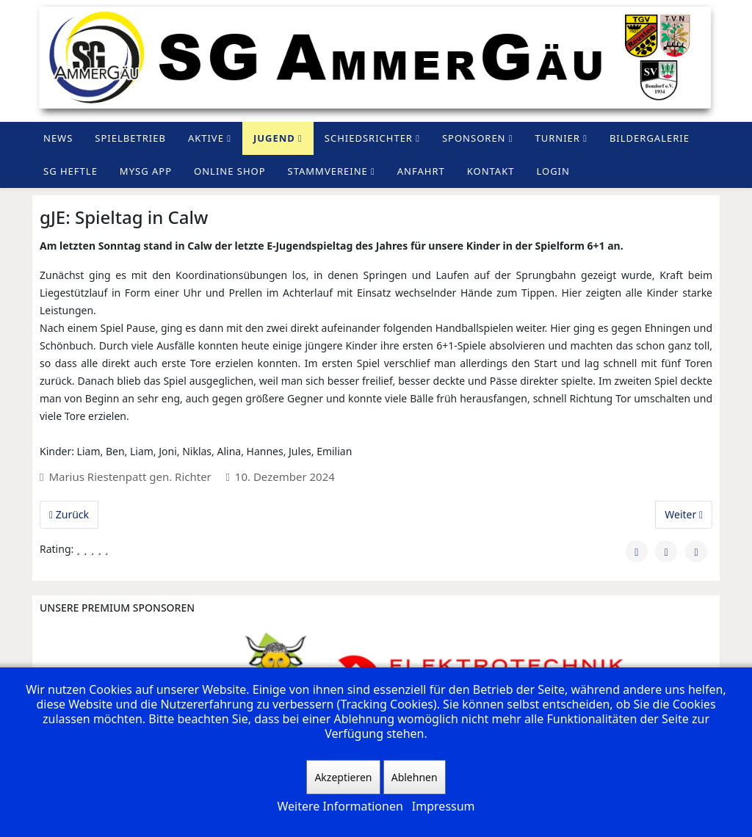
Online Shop (230, 171)
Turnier (557, 138)
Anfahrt (421, 171)
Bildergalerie (650, 138)
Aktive (206, 138)
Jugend (274, 138)
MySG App (146, 171)
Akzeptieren (343, 777)
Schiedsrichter (369, 138)
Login (552, 171)
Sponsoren (474, 138)
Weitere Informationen (339, 806)
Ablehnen (414, 777)
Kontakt (491, 171)
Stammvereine (328, 171)
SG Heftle (70, 171)
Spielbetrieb (130, 138)
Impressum (443, 806)
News (58, 138)
